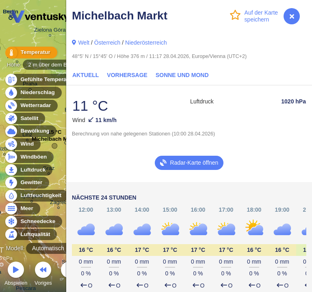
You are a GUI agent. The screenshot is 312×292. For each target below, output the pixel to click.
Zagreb (58, 203)
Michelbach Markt (55, 141)
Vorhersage (127, 75)
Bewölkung (30, 131)
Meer (22, 209)
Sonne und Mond (182, 75)
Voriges (43, 275)
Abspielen (15, 275)
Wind (22, 144)
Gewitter (26, 183)
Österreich (107, 42)
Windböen (29, 157)
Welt (83, 42)
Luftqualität (30, 234)
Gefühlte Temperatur (42, 80)
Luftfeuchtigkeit (36, 196)
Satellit (25, 119)
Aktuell (85, 75)
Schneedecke (33, 222)
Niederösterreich (146, 42)
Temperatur (30, 52)
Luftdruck (28, 170)
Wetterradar (31, 106)
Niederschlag (33, 93)
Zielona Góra (50, 31)
